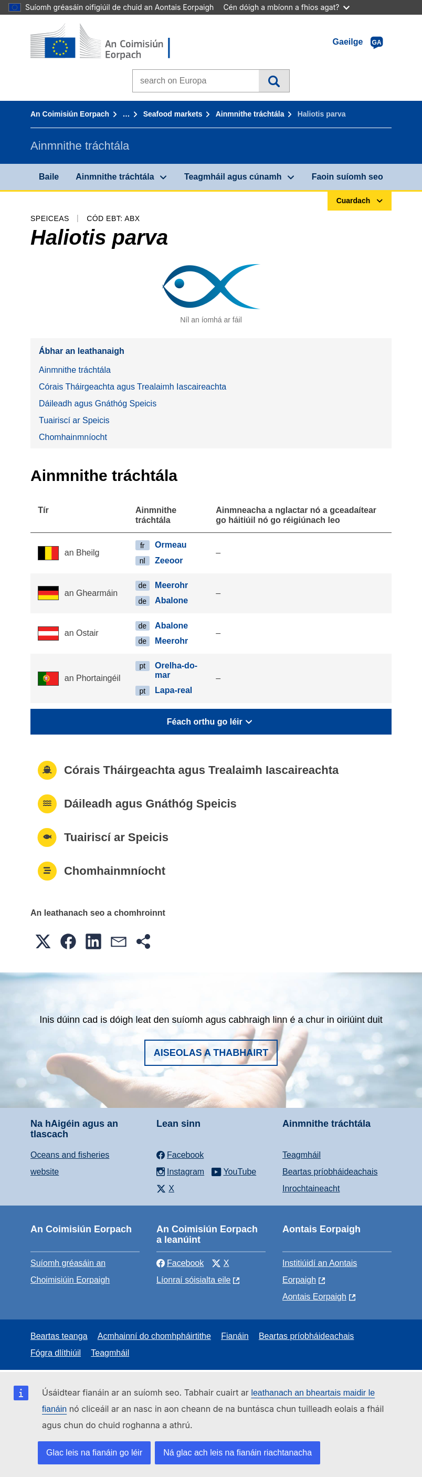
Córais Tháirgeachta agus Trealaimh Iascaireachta (132, 386)
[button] (43, 941)
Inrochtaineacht (311, 1188)
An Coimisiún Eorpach (69, 114)
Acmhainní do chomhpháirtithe (154, 1336)
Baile (49, 176)
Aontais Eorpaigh (314, 1296)
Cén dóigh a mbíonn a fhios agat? (286, 7)
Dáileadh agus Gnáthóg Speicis (97, 403)
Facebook (180, 1263)
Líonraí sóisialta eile (193, 1279)
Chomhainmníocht (73, 437)
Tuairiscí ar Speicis (74, 420)
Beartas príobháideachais (329, 1171)
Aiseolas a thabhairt (211, 1052)
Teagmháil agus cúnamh (233, 176)
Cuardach (274, 81)
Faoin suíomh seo (347, 176)
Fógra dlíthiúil (55, 1352)
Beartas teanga (59, 1336)
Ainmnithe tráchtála (250, 114)
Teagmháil (301, 1154)
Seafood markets (173, 114)
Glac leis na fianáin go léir (94, 1452)
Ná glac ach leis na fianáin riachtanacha (237, 1452)
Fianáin (234, 1336)
